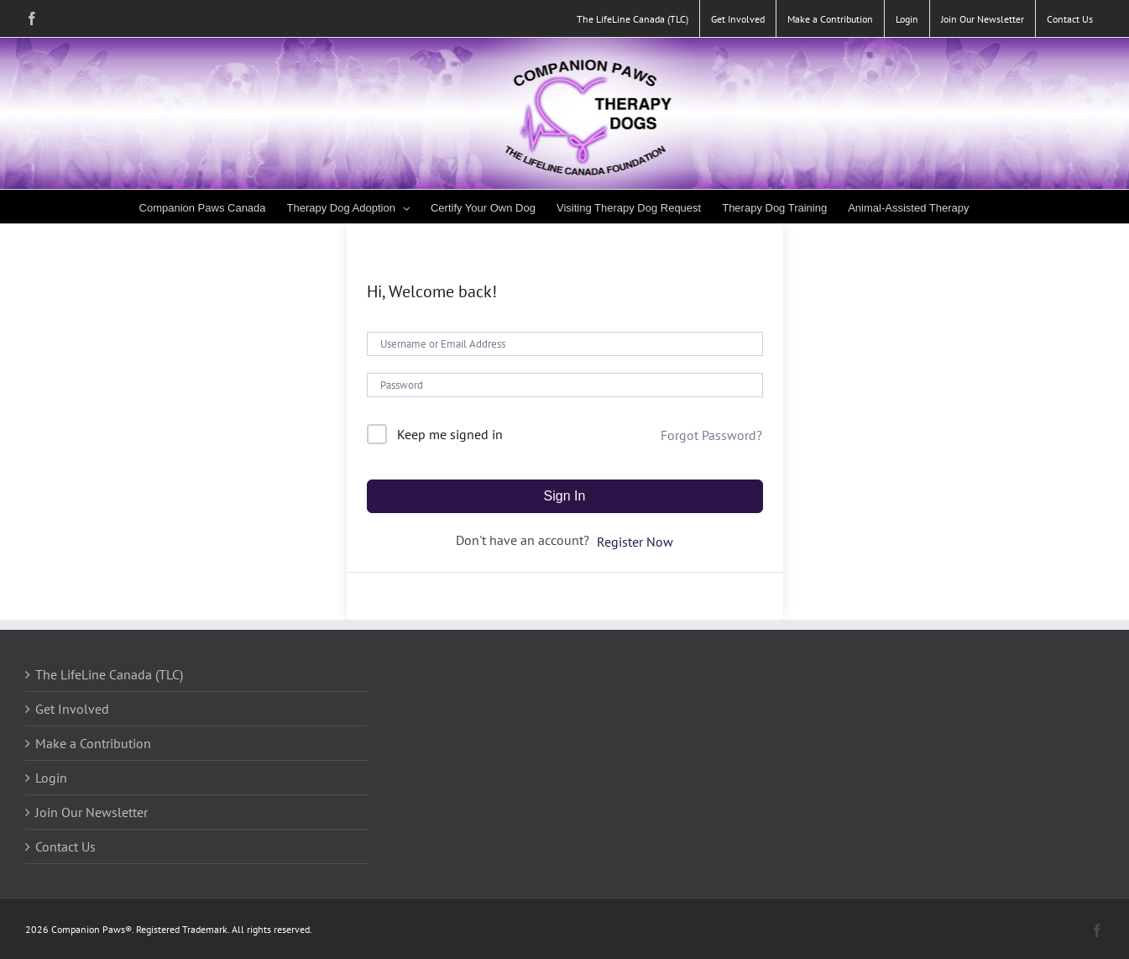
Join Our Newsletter (91, 812)
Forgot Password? (711, 435)
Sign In (565, 496)
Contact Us (65, 846)
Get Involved (72, 708)
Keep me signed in (450, 434)
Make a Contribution (93, 743)
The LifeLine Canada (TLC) (109, 674)
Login (51, 777)
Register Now (635, 541)
